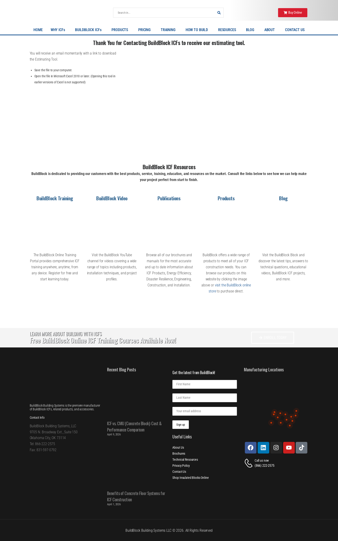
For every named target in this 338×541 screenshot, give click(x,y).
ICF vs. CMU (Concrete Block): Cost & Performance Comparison (134, 426)
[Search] (163, 12)
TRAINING (169, 30)
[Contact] (249, 463)
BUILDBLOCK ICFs (89, 30)
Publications (169, 198)
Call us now (262, 460)
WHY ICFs (59, 30)
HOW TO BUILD (198, 30)
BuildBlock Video (112, 198)
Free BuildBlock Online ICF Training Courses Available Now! (103, 340)
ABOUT (270, 30)
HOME (38, 30)
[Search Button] (218, 12)
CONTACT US (295, 30)
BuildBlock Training (54, 198)
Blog (283, 198)
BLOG (251, 30)
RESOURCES (228, 30)
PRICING (145, 30)
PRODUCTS (121, 30)
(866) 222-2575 (264, 465)
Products (226, 198)
